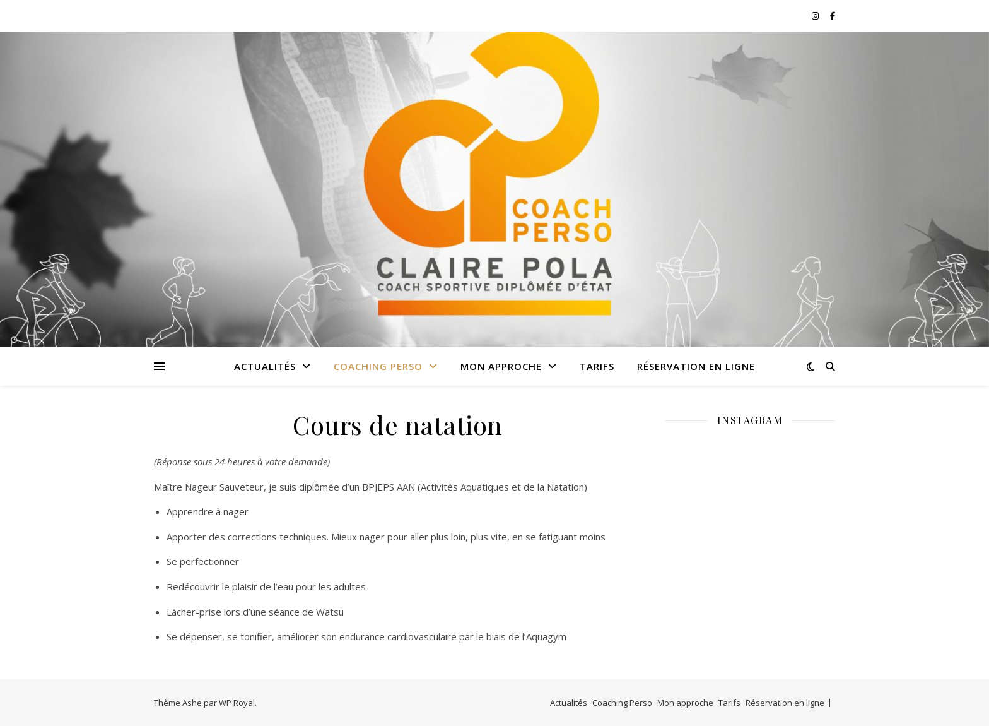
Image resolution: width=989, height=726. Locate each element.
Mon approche (501, 366)
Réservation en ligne (696, 366)
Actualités (265, 366)
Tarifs (597, 366)
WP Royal (237, 702)
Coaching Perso (378, 366)
